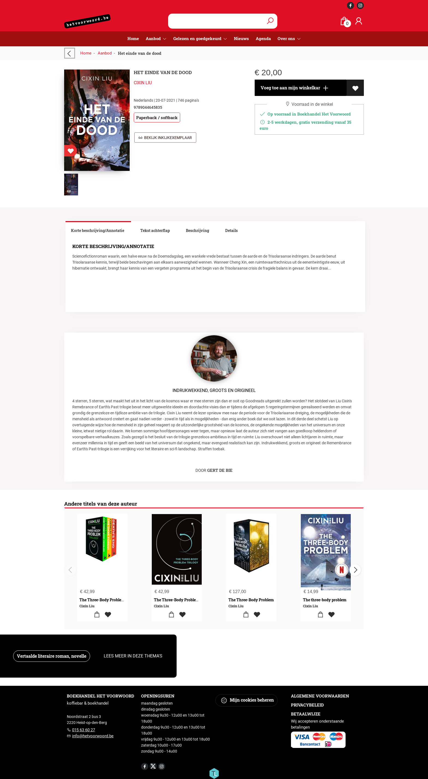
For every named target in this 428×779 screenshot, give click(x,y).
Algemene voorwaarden (320, 696)
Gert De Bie (220, 470)
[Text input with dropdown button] (216, 21)
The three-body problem (324, 599)
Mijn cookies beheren (247, 700)
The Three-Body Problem (251, 599)
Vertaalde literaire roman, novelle (51, 656)
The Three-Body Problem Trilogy (184, 599)
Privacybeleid (307, 705)
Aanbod (105, 53)
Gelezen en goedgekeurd (197, 38)
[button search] (270, 21)
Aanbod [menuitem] (154, 38)
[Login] (358, 21)
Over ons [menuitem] (287, 38)
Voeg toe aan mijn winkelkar (294, 88)
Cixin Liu (143, 82)
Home (133, 38)
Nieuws (241, 38)
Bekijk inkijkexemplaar (165, 137)
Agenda (263, 38)
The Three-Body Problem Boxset (108, 599)
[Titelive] (214, 773)
